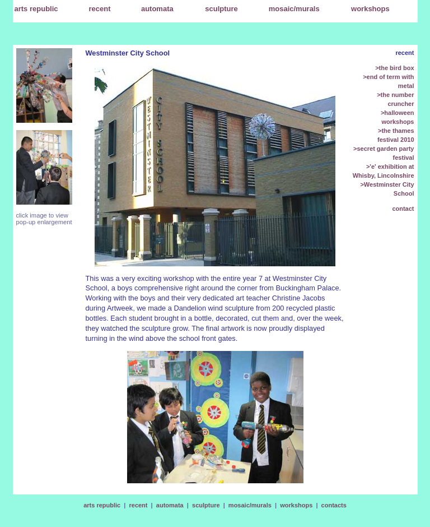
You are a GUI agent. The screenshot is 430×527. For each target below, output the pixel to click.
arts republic (101, 505)
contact (403, 208)
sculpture (206, 505)
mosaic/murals (250, 505)
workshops (296, 505)
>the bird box (394, 67)
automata (170, 505)
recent (100, 8)
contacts (334, 505)
